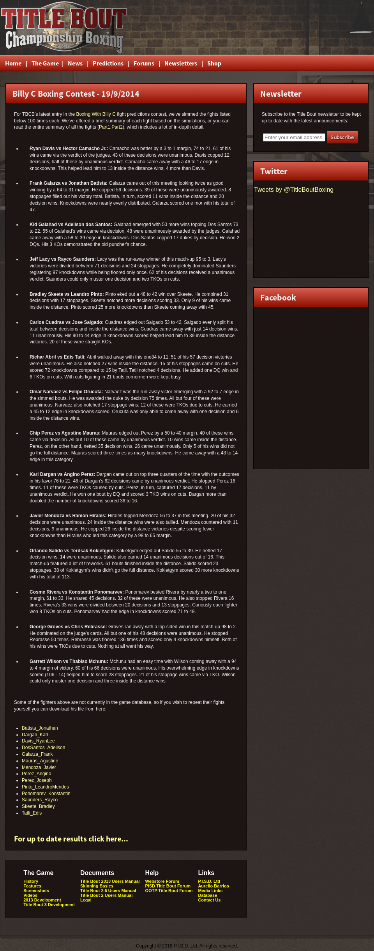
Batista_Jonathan (40, 728)
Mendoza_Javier (39, 767)
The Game (44, 63)
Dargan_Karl (35, 734)
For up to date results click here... (71, 838)
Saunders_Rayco (40, 800)
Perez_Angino (36, 773)
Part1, (105, 127)
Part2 (117, 127)
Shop (214, 63)
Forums (143, 63)
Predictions (108, 63)
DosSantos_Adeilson (43, 747)
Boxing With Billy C (95, 114)
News (75, 63)
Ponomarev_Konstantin (46, 793)
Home (13, 63)
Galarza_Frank (37, 754)
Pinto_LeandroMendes (45, 787)
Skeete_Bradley (38, 806)
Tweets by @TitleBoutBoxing (293, 189)
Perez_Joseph (37, 780)
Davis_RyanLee (38, 741)
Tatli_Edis (32, 813)
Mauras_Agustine (40, 761)
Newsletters (180, 63)
